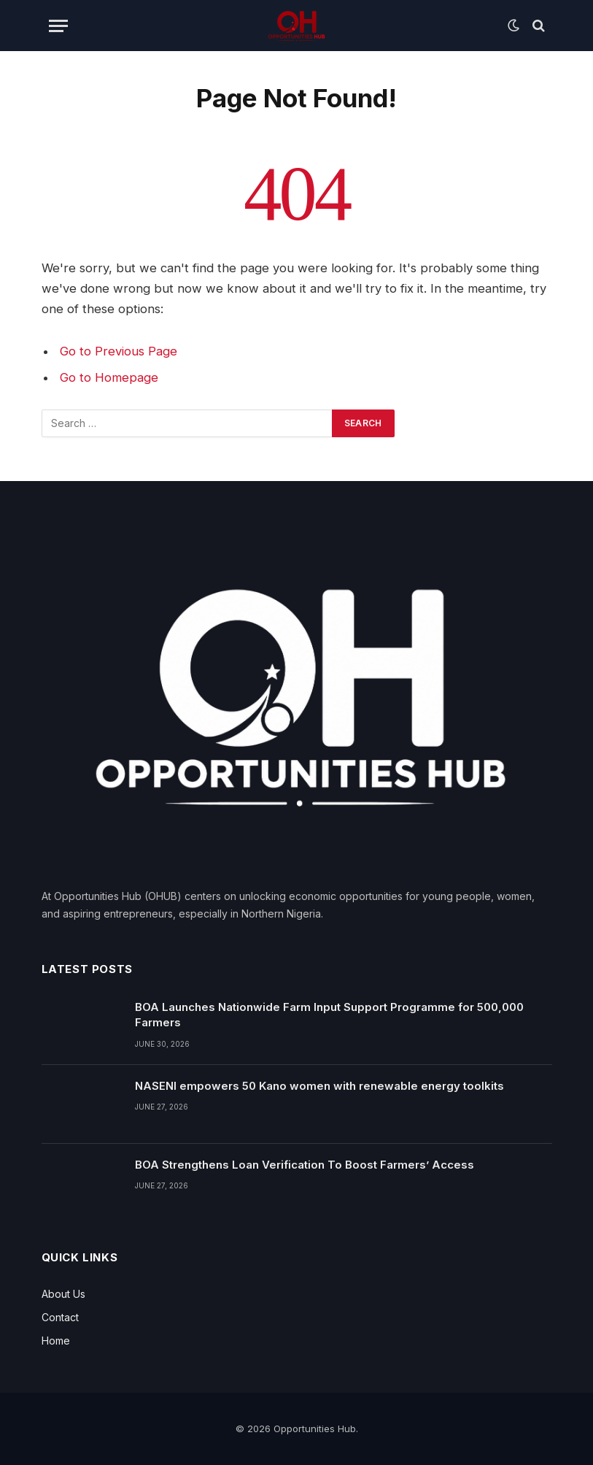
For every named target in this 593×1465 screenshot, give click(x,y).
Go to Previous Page (118, 351)
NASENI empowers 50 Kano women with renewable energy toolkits (319, 1086)
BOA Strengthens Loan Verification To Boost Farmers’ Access (304, 1165)
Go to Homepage (109, 377)
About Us (63, 1294)
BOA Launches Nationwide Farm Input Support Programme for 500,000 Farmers (329, 1014)
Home (56, 1340)
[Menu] (58, 25)
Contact (60, 1317)
